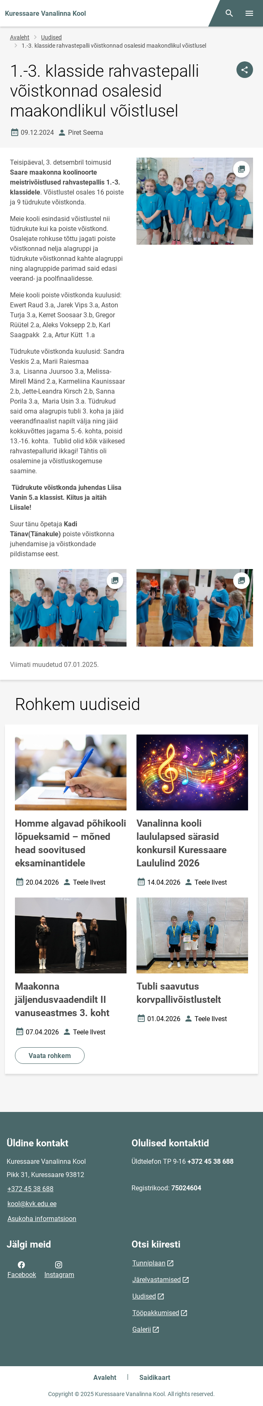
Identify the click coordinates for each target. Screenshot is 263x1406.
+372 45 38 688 (30, 1189)
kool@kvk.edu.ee (31, 1204)
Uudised (51, 37)
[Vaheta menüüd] (249, 13)
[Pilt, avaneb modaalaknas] (68, 608)
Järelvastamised (156, 1280)
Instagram (59, 1269)
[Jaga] (244, 69)
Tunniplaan (149, 1263)
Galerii (141, 1329)
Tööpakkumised (155, 1313)
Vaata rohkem (50, 1056)
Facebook (21, 1269)
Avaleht (19, 37)
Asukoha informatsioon (41, 1219)
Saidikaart (154, 1378)
